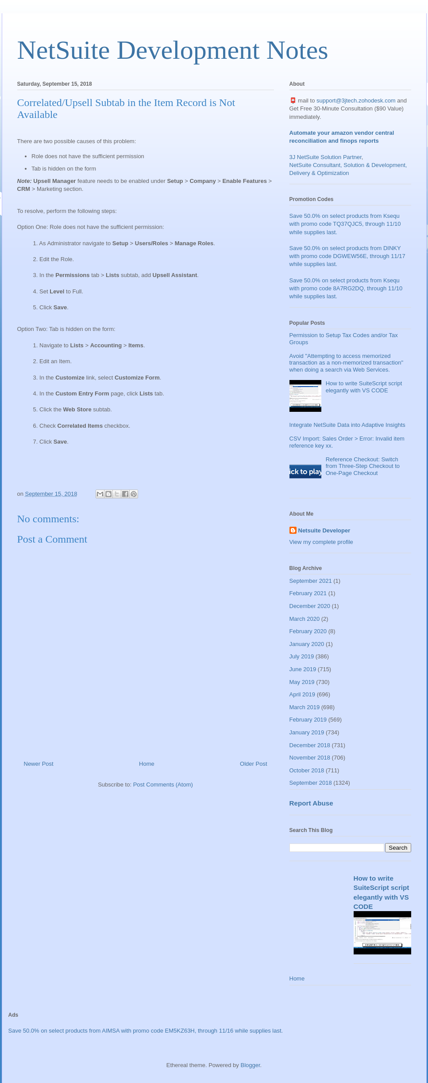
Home (146, 763)
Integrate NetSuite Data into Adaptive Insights (347, 425)
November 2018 (310, 757)
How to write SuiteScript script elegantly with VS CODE (364, 387)
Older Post (253, 763)
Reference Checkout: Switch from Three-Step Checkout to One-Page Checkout (363, 466)
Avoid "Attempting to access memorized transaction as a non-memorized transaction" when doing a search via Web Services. (346, 363)
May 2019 (302, 682)
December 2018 (310, 745)
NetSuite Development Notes (172, 50)
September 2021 (310, 581)
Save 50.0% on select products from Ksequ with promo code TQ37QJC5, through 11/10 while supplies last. (345, 224)
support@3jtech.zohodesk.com (356, 100)
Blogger (250, 1065)
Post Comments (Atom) (163, 784)
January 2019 (306, 732)
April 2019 (302, 694)
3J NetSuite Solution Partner (325, 157)
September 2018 (310, 782)
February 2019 (308, 719)
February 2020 (308, 631)
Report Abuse (311, 803)
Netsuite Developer (324, 530)
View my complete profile (321, 542)
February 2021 (308, 593)
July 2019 (301, 656)
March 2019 (304, 707)
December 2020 (310, 606)
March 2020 (304, 619)
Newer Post (39, 763)
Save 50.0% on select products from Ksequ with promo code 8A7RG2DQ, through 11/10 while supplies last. (346, 288)
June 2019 (302, 669)
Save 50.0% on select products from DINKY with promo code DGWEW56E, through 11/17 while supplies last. (347, 256)
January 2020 (306, 644)
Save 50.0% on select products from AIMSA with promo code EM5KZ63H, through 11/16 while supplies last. (145, 1030)
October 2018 (306, 770)
